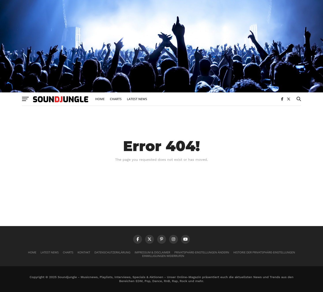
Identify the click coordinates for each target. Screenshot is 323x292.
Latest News (137, 99)
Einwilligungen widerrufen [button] (163, 256)
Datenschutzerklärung (112, 252)
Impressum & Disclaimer (152, 252)
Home (100, 99)
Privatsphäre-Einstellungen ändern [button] (201, 252)
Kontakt (84, 252)
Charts (115, 99)
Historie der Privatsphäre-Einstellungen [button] (264, 252)
